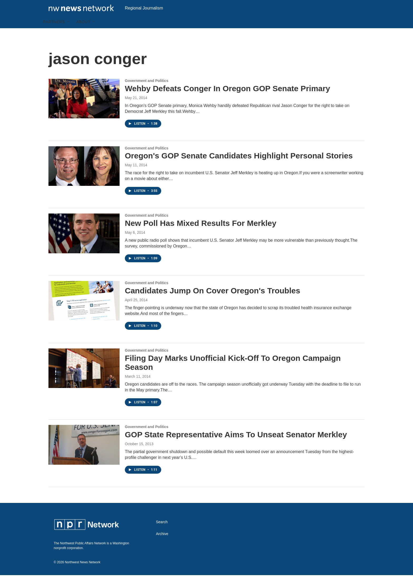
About (83, 34)
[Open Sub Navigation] (69, 34)
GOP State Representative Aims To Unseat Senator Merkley (236, 446)
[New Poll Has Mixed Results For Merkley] (84, 245)
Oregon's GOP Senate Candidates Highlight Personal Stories (239, 167)
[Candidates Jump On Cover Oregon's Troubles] (84, 312)
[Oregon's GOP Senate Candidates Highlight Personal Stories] (84, 178)
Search (162, 534)
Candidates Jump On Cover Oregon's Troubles (212, 302)
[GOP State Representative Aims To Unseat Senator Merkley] (84, 456)
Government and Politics (146, 92)
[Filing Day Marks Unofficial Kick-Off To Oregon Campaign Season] (84, 380)
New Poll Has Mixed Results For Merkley (200, 235)
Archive (162, 546)
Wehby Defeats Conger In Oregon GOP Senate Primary (227, 100)
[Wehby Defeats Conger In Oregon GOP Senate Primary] (84, 110)
